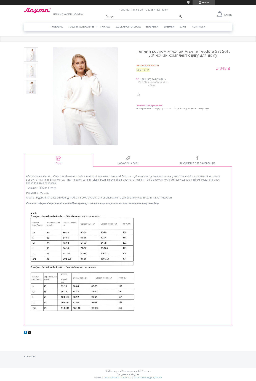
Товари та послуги (81, 26)
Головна (57, 26)
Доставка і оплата (128, 26)
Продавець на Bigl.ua (128, 374)
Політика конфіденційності (148, 377)
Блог (183, 26)
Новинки (152, 26)
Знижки (169, 26)
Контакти (198, 26)
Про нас (105, 26)
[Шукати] (180, 16)
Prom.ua (146, 371)
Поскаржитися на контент (117, 377)
